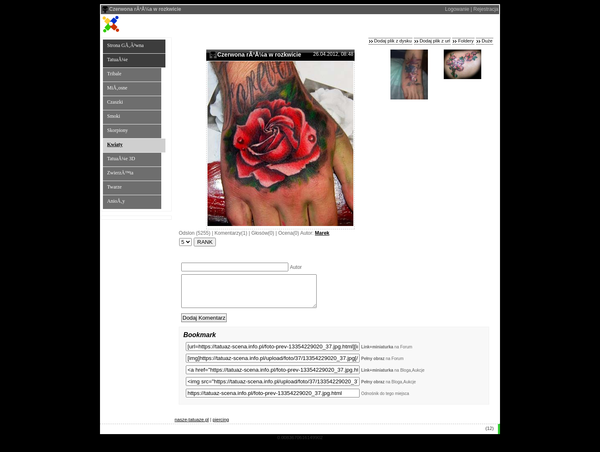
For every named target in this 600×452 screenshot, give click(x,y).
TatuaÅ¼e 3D (121, 158)
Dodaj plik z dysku (393, 40)
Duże (487, 40)
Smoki (113, 116)
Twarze (114, 187)
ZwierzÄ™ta (120, 173)
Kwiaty (114, 144)
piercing (220, 425)
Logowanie (457, 9)
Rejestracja (485, 9)
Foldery (465, 40)
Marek (322, 233)
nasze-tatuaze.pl (192, 425)
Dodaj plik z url (435, 40)
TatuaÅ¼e (117, 59)
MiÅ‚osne (117, 88)
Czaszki (115, 102)
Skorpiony (117, 130)
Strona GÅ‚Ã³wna (125, 45)
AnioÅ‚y (116, 201)
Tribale (114, 74)
